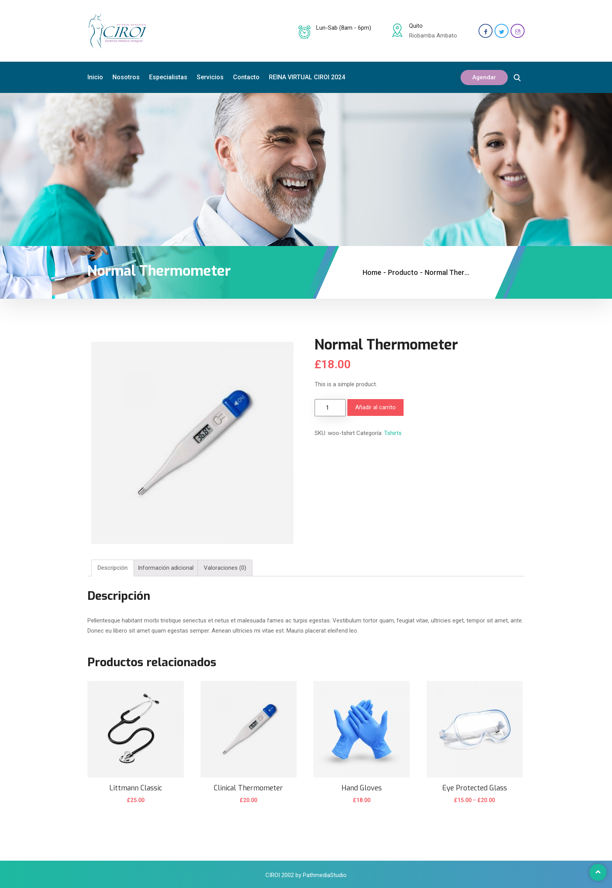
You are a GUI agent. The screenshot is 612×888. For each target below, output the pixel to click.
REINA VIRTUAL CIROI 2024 (307, 77)
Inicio (95, 77)
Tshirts (393, 433)
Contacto (246, 77)
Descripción (113, 567)
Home (372, 272)
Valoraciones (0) (225, 567)
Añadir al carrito (375, 407)
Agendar (484, 77)
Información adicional (166, 567)
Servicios (210, 77)
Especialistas (168, 77)
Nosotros (126, 77)
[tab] (112, 568)
